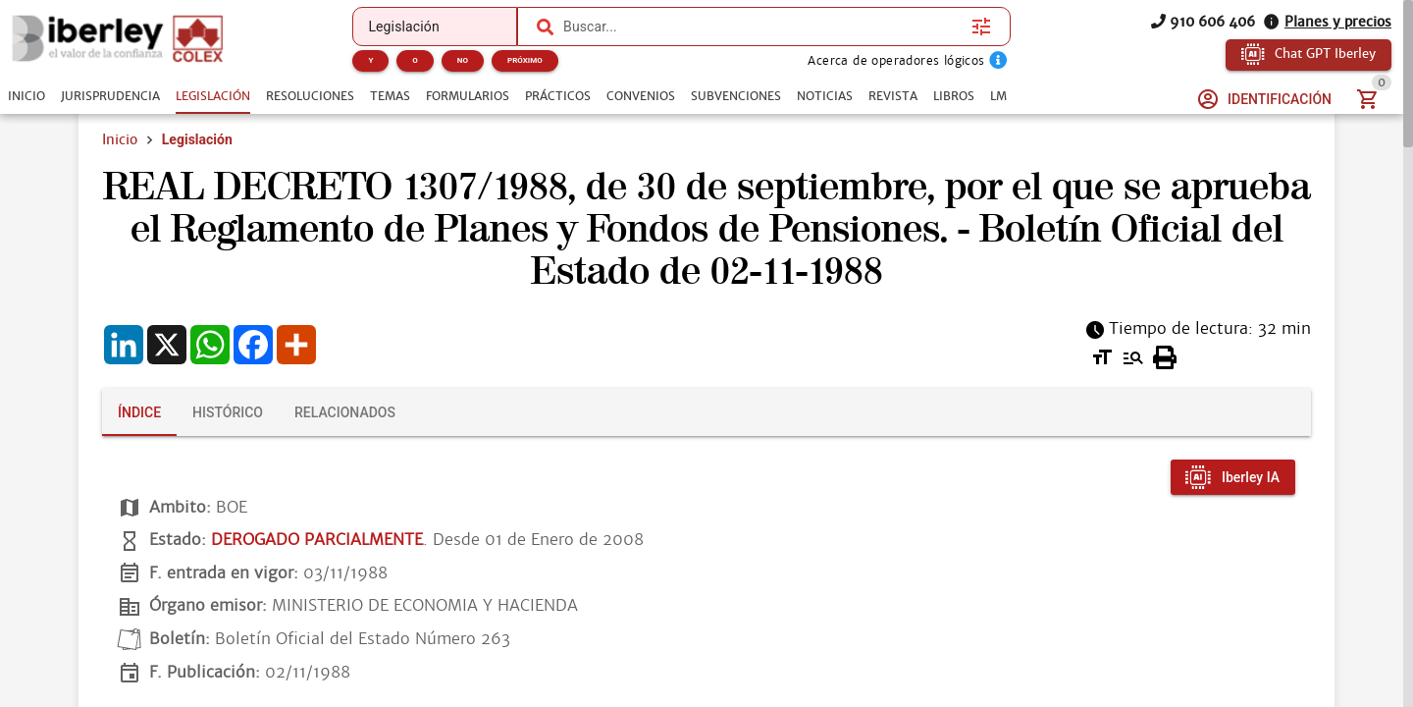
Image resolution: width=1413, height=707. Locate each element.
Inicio (119, 139)
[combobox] (762, 26)
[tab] (26, 96)
